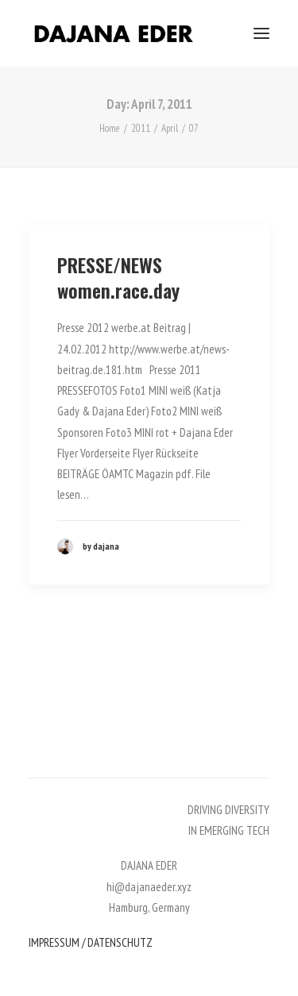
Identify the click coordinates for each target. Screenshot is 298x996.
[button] (261, 33)
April (169, 128)
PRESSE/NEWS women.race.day (118, 277)
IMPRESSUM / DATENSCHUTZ (91, 942)
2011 (140, 128)
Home (109, 128)
